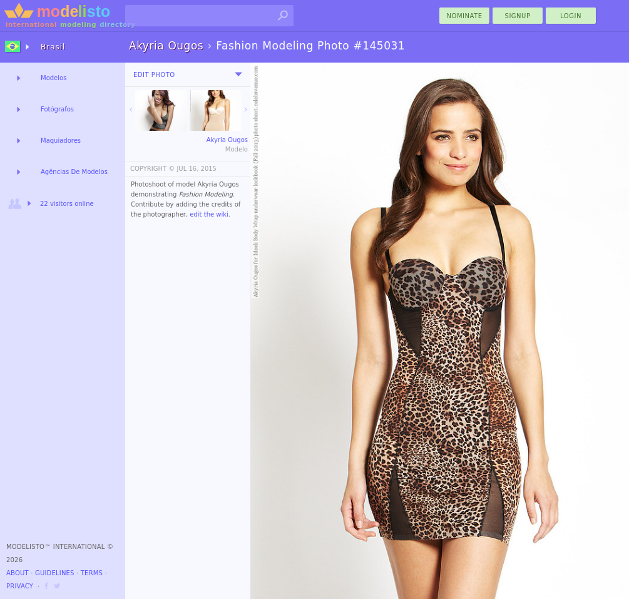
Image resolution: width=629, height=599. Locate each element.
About (17, 573)
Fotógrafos (57, 109)
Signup (518, 16)
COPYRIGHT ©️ (152, 168)
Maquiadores (61, 140)
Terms (92, 573)
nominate (465, 16)
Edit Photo (154, 74)
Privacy (19, 586)
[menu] (238, 74)
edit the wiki (209, 214)
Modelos (53, 77)
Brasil (53, 47)
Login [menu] (570, 16)
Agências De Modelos (74, 171)
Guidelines (54, 573)
